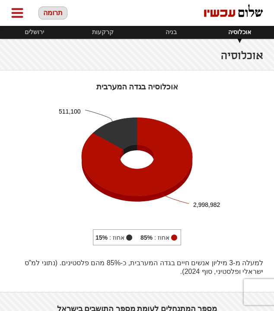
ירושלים (34, 32)
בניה (171, 32)
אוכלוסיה (239, 32)
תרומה (53, 12)
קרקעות (103, 32)
